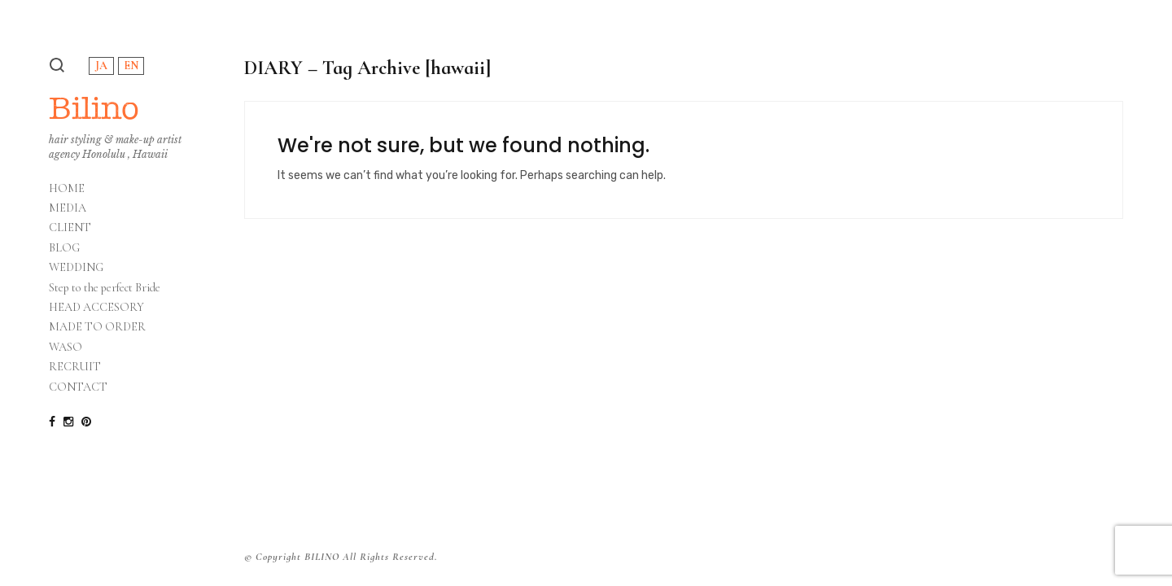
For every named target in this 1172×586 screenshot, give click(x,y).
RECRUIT (75, 367)
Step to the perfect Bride (104, 288)
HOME (67, 189)
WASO (65, 347)
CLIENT (70, 228)
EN (131, 65)
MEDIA (67, 208)
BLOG (64, 248)
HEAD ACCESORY (96, 307)
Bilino (94, 108)
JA (101, 65)
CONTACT (78, 387)
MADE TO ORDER (97, 327)
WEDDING (76, 267)
